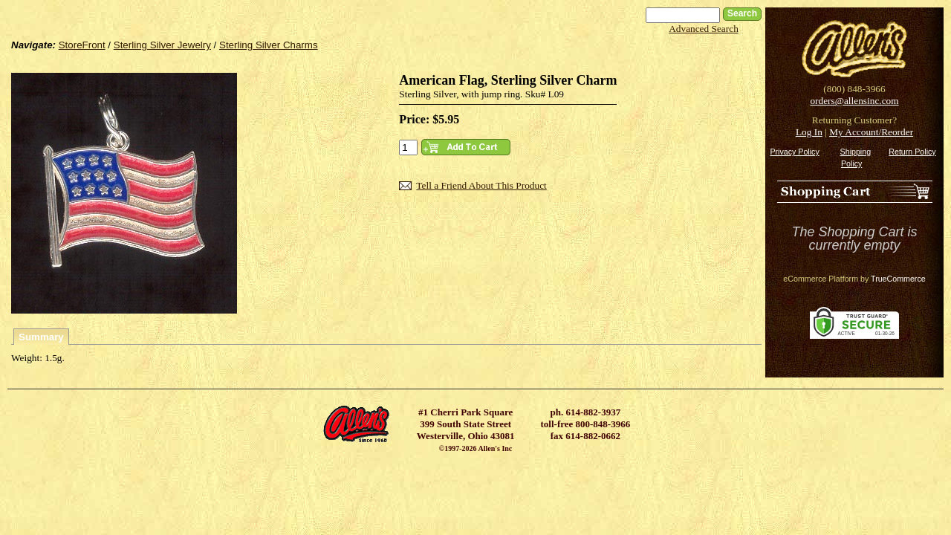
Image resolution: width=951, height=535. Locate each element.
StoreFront (82, 45)
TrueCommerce (898, 278)
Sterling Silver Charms (268, 45)
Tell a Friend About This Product (481, 185)
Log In (809, 131)
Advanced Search (704, 28)
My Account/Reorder (871, 131)
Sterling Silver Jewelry (162, 45)
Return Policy (912, 151)
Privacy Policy (794, 151)
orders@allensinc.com (854, 100)
